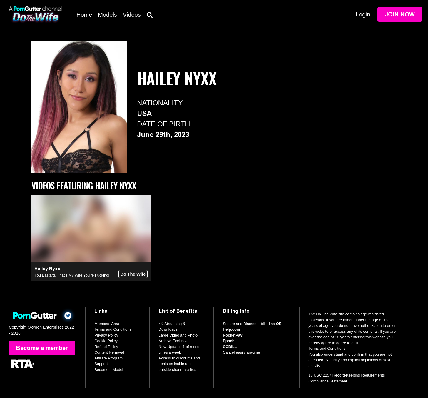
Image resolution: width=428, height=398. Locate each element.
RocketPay (232, 335)
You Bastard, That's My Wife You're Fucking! (71, 275)
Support (101, 364)
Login (363, 14)
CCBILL (230, 346)
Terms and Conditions (112, 329)
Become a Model (108, 369)
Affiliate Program (108, 358)
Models (107, 14)
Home (84, 14)
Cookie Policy (106, 341)
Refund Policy (106, 346)
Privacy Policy (106, 335)
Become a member (42, 348)
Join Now (400, 14)
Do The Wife (133, 274)
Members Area (106, 324)
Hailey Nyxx (47, 269)
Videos (132, 14)
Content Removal (109, 352)
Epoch (229, 341)
